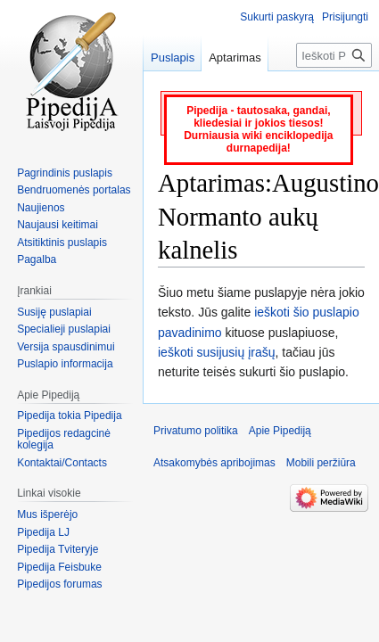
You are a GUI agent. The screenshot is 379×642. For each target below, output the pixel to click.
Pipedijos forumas (59, 584)
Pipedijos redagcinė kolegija (64, 439)
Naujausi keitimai (57, 224)
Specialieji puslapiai (64, 329)
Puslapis (172, 57)
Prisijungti (345, 17)
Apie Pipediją (280, 430)
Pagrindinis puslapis (64, 173)
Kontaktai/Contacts (62, 463)
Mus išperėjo (47, 514)
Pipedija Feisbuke (59, 567)
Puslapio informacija (64, 364)
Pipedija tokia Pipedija (69, 415)
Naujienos (40, 208)
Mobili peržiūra (321, 463)
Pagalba (36, 259)
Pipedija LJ (43, 532)
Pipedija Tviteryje (57, 549)
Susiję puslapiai (54, 312)
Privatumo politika (195, 430)
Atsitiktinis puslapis (62, 242)
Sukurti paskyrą (277, 17)
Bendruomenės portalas (73, 190)
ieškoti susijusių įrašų (217, 352)
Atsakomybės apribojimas (214, 463)
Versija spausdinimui (65, 347)
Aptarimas (235, 57)
